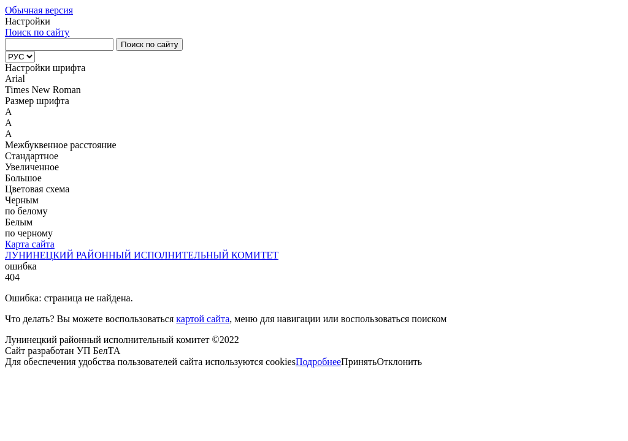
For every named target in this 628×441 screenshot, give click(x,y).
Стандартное (31, 156)
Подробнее (318, 361)
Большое (23, 178)
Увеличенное (32, 167)
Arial (15, 79)
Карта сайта (30, 244)
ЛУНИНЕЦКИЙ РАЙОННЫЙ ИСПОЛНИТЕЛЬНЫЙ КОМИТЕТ (141, 255)
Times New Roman (43, 90)
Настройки (27, 21)
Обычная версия (39, 10)
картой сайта (202, 319)
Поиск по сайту (37, 32)
